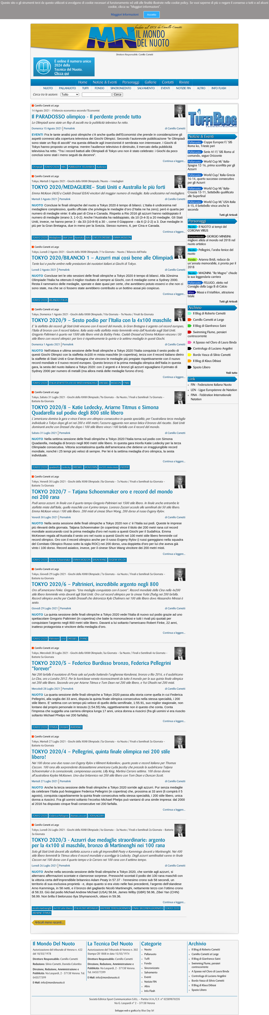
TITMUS (53, 727)
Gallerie (151, 82)
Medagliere (55, 238)
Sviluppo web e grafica (126, 1011)
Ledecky (66, 467)
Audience (101, 167)
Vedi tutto (231, 373)
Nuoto (48, 88)
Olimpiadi (37, 167)
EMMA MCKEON (122, 238)
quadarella (54, 467)
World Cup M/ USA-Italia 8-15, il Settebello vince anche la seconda (212, 206)
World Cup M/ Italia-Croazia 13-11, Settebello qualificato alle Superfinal (211, 192)
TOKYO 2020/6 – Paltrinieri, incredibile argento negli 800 (95, 584)
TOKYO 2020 (52, 167)
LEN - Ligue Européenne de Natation (214, 390)
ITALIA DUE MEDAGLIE (86, 908)
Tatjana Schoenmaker (60, 560)
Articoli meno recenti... (49, 922)
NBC (64, 167)
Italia (88, 238)
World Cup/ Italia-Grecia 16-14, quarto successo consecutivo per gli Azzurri (211, 179)
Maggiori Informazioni (124, 14)
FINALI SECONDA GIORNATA (147, 908)
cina (63, 639)
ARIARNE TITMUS (42, 913)
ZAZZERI (124, 467)
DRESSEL (104, 383)
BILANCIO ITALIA (58, 300)
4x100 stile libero (63, 908)
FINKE (126, 383)
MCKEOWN (91, 467)
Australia (79, 238)
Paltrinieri (54, 639)
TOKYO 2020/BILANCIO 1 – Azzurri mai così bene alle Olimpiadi (102, 258)
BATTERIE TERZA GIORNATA (115, 908)
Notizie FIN (183, 88)
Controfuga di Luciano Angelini (212, 348)
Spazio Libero (201, 367)
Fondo (99, 88)
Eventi (165, 88)
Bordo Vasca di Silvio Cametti (212, 355)
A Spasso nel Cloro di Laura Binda (215, 342)
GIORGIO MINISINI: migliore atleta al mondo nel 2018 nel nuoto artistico (211, 240)
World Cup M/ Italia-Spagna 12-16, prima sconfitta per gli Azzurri (211, 165)
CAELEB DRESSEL (102, 238)
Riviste (184, 82)
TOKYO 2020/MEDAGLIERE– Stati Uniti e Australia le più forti (98, 187)
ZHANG (83, 639)
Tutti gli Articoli (228, 215)
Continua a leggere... (174, 161)
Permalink (69, 128)
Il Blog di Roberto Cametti (209, 313)
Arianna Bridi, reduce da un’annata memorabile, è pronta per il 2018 (212, 263)
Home (82, 82)
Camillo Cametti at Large (47, 106)
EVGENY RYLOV (117, 560)
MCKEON (116, 383)
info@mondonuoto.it (53, 982)
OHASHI (64, 727)
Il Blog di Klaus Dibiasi (207, 361)
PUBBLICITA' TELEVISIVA (81, 167)
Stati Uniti (68, 238)
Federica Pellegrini (59, 816)
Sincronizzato (121, 88)
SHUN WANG (100, 560)
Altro (201, 88)
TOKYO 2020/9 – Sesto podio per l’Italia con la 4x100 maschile (101, 320)
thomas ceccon (78, 816)
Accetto (151, 14)
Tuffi (85, 88)
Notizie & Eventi (105, 82)
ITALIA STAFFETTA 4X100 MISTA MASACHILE (73, 383)
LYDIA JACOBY (96, 816)
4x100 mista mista (108, 467)
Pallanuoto (67, 88)
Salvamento (146, 88)
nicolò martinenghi (42, 908)
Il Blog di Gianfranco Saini (209, 326)
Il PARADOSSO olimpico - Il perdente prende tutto (86, 116)
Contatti (168, 82)
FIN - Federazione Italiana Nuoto (211, 384)
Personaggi (131, 82)
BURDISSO (76, 727)
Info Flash (219, 88)
